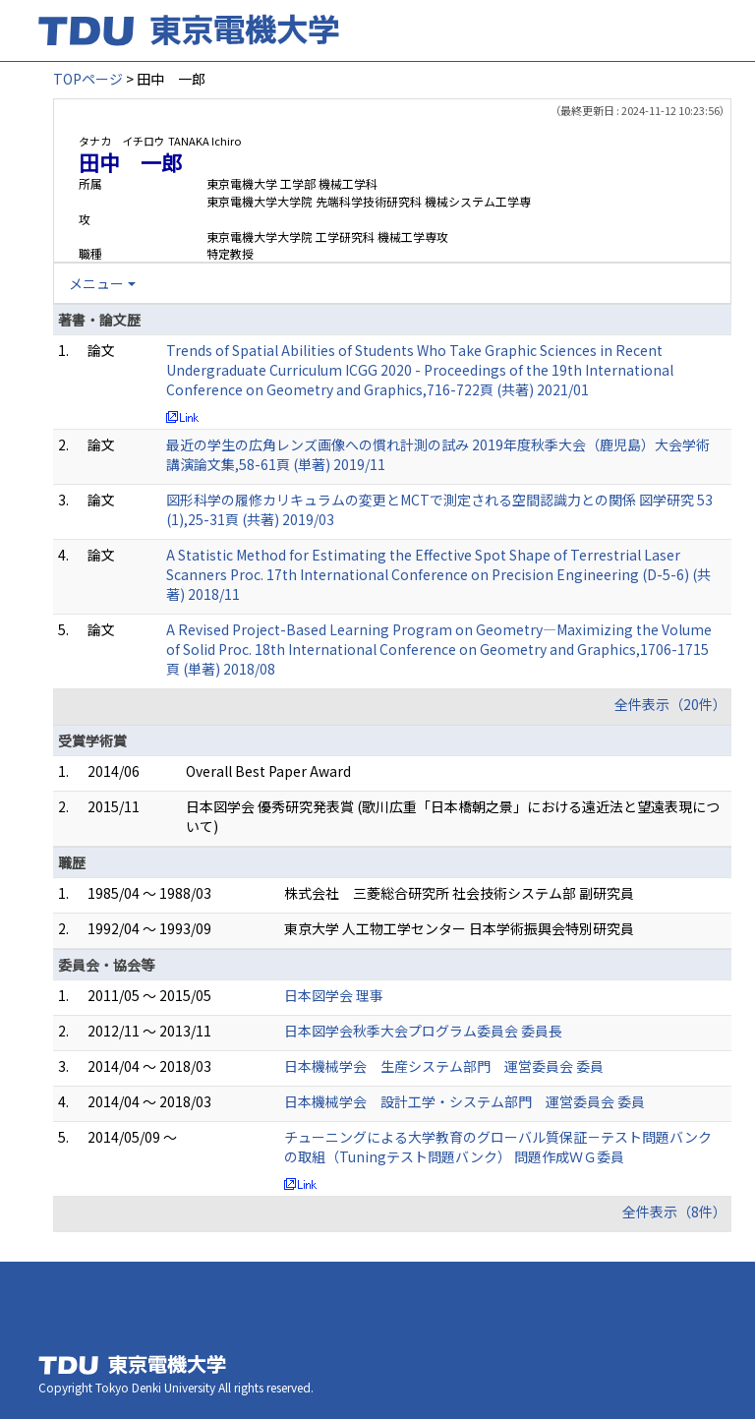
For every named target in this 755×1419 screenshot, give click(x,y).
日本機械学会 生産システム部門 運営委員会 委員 (444, 1066)
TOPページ (88, 79)
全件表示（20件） (670, 704)
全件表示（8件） (674, 1211)
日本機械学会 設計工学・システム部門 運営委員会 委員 (464, 1101)
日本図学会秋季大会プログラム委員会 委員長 (423, 1030)
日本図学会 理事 (333, 995)
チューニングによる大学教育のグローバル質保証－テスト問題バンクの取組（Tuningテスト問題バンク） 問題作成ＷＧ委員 (498, 1146)
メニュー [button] (96, 283)
